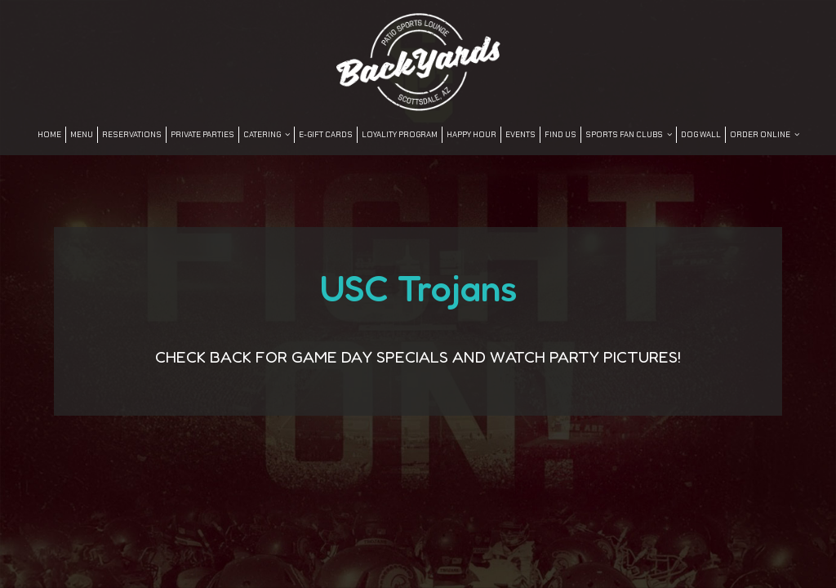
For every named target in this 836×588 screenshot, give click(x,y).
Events (520, 134)
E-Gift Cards (326, 134)
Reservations (132, 134)
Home (49, 134)
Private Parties (202, 134)
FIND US (560, 134)
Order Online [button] (764, 134)
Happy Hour (471, 134)
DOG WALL (701, 134)
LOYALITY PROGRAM (400, 134)
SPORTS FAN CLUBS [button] (628, 134)
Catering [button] (266, 134)
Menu (81, 134)
